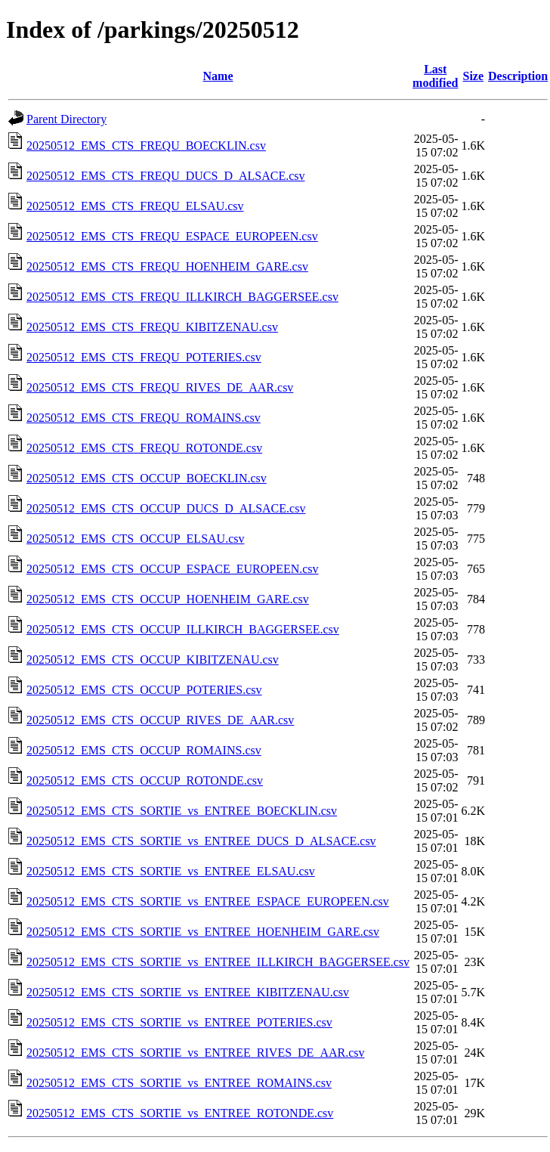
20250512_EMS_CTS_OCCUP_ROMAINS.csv (143, 750)
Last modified (435, 76)
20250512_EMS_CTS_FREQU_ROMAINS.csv (143, 417)
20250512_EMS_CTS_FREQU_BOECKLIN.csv (146, 145)
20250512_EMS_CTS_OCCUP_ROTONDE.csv (144, 780)
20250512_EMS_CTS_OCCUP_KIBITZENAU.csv (152, 659)
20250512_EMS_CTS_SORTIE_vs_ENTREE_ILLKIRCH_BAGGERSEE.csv (217, 961)
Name (218, 76)
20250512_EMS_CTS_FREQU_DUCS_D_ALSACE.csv (165, 175)
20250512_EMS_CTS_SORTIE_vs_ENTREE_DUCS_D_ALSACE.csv (201, 841)
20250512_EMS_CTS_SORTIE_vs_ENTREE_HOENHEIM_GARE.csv (202, 931)
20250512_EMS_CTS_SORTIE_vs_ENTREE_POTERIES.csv (179, 1022)
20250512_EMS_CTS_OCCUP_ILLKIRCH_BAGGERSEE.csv (182, 629)
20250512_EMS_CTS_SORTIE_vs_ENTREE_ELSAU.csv (170, 871)
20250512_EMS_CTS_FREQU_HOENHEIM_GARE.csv (167, 266)
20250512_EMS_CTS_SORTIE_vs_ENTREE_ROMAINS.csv (179, 1082)
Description (518, 76)
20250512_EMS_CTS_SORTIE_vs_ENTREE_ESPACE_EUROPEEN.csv (207, 901)
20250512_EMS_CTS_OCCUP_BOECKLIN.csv (146, 478)
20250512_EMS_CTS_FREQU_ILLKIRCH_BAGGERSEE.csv (182, 296)
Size (473, 76)
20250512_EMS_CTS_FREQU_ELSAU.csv (135, 206)
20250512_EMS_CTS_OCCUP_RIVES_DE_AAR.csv (160, 720)
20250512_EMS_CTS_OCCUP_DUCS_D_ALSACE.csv (165, 508)
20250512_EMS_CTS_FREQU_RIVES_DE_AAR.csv (159, 387)
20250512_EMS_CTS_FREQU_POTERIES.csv (143, 357)
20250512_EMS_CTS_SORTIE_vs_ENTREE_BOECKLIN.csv (181, 810)
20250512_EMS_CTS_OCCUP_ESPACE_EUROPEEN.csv (172, 568)
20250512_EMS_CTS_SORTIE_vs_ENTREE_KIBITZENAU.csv (187, 992)
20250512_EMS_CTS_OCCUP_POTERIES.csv (144, 689)
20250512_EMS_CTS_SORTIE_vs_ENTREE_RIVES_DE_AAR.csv (195, 1052)
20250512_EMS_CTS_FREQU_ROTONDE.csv (144, 447)
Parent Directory (66, 119)
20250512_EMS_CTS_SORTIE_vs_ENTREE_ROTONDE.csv (179, 1113)
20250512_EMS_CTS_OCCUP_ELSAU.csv (135, 538)
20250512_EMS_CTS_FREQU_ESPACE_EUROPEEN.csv (172, 236)
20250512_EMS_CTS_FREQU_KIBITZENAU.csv (152, 327)
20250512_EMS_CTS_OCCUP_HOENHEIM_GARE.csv (167, 599)
